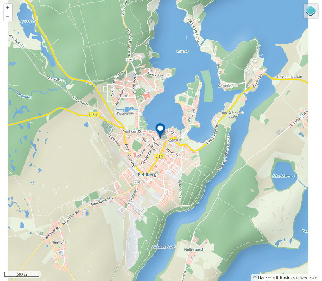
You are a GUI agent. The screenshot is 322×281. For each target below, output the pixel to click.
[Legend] (311, 11)
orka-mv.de (306, 277)
